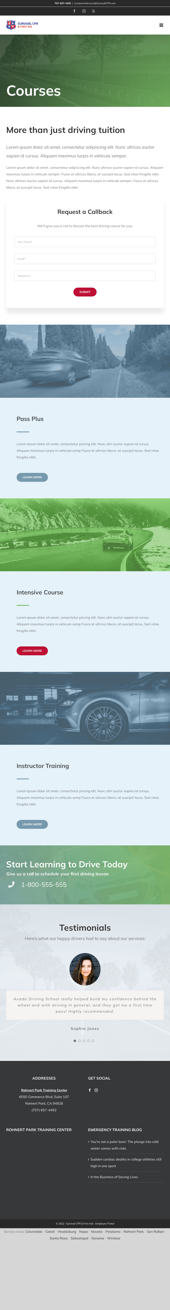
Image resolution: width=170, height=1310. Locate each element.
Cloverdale (34, 1231)
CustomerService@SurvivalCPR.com (95, 3)
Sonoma (97, 1238)
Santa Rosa (59, 1238)
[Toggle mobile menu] (161, 25)
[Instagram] (96, 1090)
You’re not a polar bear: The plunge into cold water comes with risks (125, 1145)
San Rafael (155, 1231)
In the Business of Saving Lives (114, 1177)
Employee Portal (104, 1223)
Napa (83, 1231)
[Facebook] (89, 1090)
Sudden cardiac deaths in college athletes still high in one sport (126, 1162)
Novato (96, 1231)
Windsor (113, 1238)
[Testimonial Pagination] (75, 1041)
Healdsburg (67, 1231)
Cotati (50, 1231)
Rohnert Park (134, 1231)
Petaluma (113, 1231)
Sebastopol (79, 1238)
